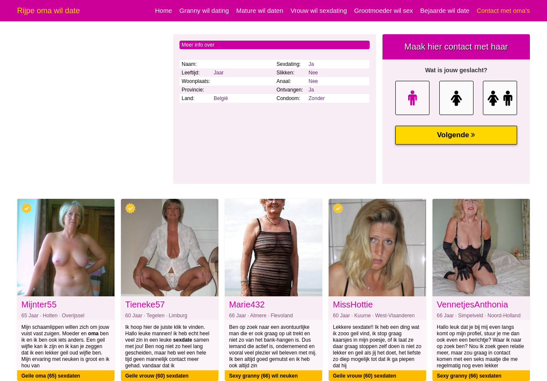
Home (163, 10)
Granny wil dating (204, 10)
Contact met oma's (503, 10)
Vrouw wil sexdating (319, 10)
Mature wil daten (259, 10)
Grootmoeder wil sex (383, 10)
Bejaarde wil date (444, 10)
